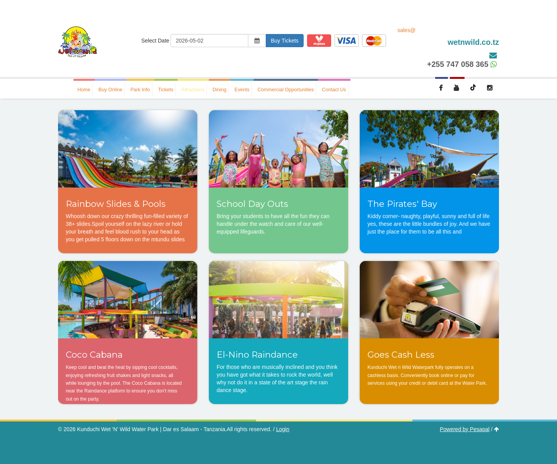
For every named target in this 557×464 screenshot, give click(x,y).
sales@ (448, 37)
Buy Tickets (285, 41)
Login (282, 429)
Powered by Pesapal (464, 429)
